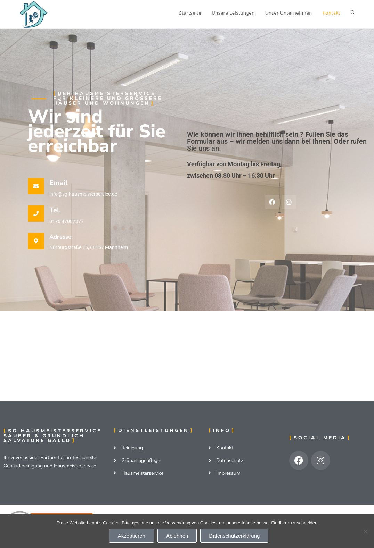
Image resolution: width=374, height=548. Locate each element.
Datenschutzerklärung (234, 536)
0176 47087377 (66, 221)
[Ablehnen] (365, 531)
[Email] (36, 186)
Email (58, 182)
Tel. (55, 210)
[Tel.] (36, 213)
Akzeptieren (131, 536)
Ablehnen (177, 536)
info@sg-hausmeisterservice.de (83, 194)
